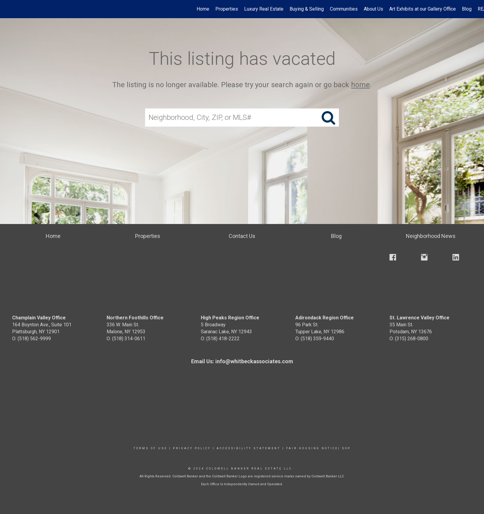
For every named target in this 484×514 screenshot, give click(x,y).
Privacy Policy (192, 448)
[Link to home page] (8, 9)
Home (203, 9)
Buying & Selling (307, 9)
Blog (467, 9)
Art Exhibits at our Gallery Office (422, 9)
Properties (226, 9)
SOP (346, 448)
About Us (373, 9)
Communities (344, 9)
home (360, 85)
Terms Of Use (150, 448)
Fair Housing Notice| (313, 448)
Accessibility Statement (248, 448)
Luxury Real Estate (263, 9)
